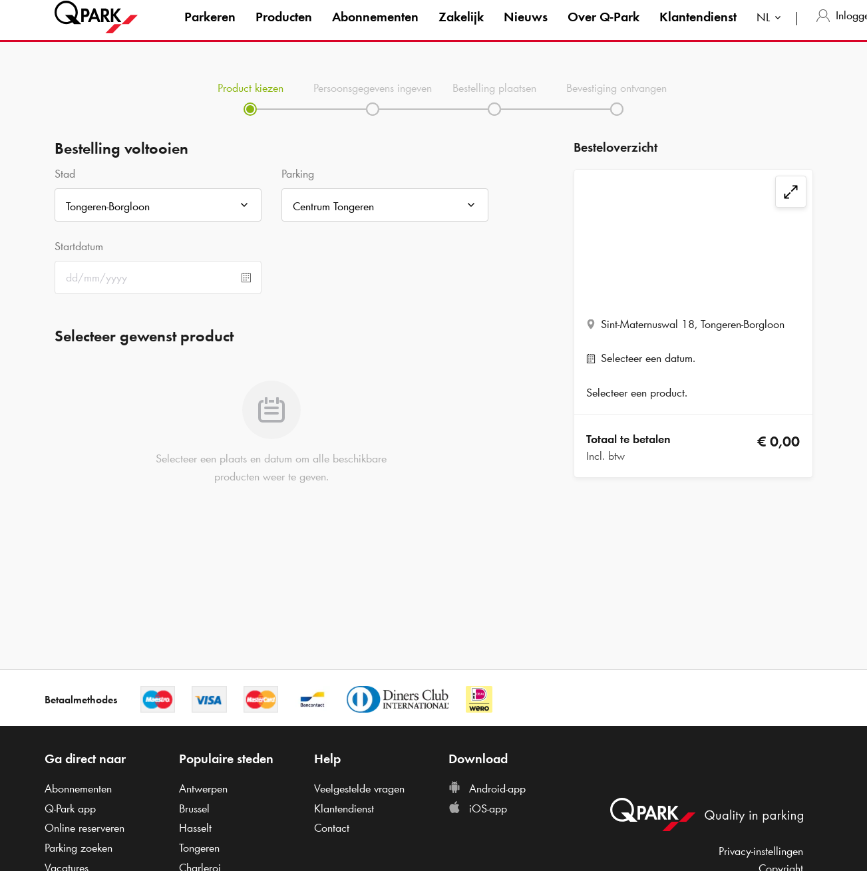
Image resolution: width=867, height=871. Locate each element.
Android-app (487, 788)
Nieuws (526, 29)
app (70, 808)
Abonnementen (375, 29)
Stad (65, 173)
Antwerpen (203, 788)
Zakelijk (461, 29)
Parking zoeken (78, 847)
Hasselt (195, 827)
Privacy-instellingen (761, 851)
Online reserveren (84, 827)
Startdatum (79, 246)
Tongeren (199, 847)
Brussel (194, 808)
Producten (284, 29)
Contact (331, 827)
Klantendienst (698, 29)
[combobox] (771, 31)
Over (603, 29)
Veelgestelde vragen (359, 788)
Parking (297, 173)
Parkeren (210, 29)
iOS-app (477, 808)
